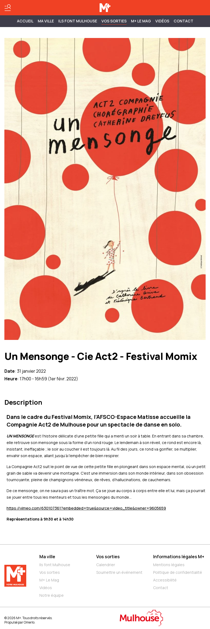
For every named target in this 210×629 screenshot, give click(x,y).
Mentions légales (169, 564)
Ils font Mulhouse (54, 564)
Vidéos (162, 20)
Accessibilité (165, 580)
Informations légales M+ (178, 557)
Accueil (25, 20)
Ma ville (47, 557)
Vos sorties (114, 20)
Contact (183, 20)
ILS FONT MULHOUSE (77, 20)
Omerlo (29, 622)
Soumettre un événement (119, 572)
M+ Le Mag (141, 20)
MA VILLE (46, 20)
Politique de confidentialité (177, 572)
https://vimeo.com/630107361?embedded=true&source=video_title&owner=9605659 (86, 508)
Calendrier (105, 564)
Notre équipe (51, 595)
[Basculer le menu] (7, 7)
